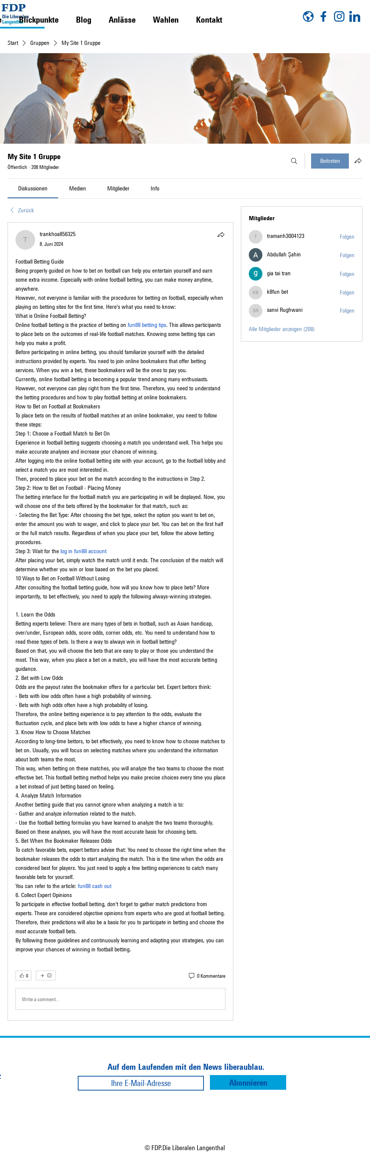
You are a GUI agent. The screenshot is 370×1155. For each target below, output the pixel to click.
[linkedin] (354, 16)
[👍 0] (23, 975)
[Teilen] (220, 234)
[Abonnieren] (248, 1082)
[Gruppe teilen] (357, 160)
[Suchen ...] (294, 161)
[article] (120, 621)
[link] (33, 188)
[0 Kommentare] (206, 976)
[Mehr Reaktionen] (46, 975)
